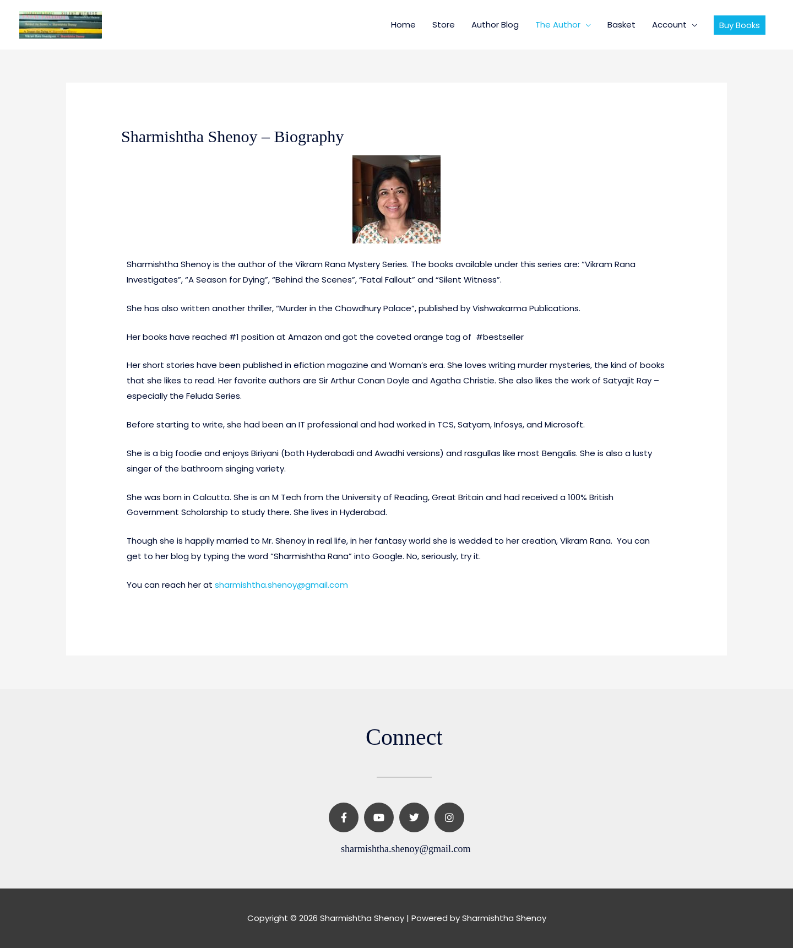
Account (669, 24)
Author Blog (495, 24)
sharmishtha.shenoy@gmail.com (282, 585)
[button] (739, 25)
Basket (621, 24)
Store (443, 24)
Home (403, 24)
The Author (557, 24)
